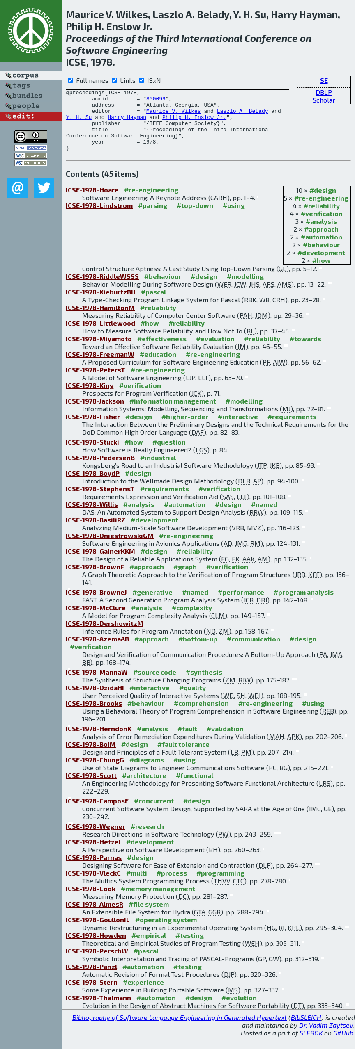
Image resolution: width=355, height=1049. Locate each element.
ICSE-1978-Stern (92, 994)
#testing (189, 947)
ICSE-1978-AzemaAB (97, 651)
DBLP (324, 92)
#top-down (195, 217)
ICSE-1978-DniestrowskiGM (110, 548)
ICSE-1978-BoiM (91, 756)
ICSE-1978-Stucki (92, 454)
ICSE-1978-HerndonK (98, 741)
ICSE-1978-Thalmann (98, 1010)
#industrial (158, 470)
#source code (154, 684)
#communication (253, 651)
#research (147, 838)
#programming (220, 885)
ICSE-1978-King (90, 397)
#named (264, 516)
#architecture (144, 787)
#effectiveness (162, 351)
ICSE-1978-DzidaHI (95, 700)
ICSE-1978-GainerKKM (100, 563)
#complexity (192, 620)
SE (324, 80)
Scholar (324, 100)
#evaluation (215, 351)
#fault (187, 741)
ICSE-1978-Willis (92, 516)
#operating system (166, 932)
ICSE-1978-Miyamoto (99, 351)
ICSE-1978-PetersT (95, 382)
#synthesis (204, 684)
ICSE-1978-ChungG (95, 772)
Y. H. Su (79, 123)
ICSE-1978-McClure (96, 620)
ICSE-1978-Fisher (93, 429)
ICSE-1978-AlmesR (94, 916)
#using (234, 217)
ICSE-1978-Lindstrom (99, 217)
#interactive (238, 429)
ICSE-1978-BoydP (93, 485)
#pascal (153, 304)
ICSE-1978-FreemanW (100, 366)
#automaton (156, 1010)
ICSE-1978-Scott (91, 787)
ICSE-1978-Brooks (94, 715)
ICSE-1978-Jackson (95, 413)
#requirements (291, 429)
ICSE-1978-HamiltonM (100, 320)
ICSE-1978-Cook (90, 901)
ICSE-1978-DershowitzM (104, 635)
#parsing (152, 217)
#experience (143, 994)
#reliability (322, 218)
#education (158, 366)
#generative (152, 604)
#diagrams (146, 772)
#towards (305, 351)
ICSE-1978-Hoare (92, 202)
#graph (185, 579)
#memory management (158, 901)
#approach (321, 241)
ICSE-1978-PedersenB (100, 470)
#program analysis (304, 604)
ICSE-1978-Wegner (95, 838)
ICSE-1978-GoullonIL (98, 932)
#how (321, 272)
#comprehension (201, 715)
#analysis (321, 233)
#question (169, 454)
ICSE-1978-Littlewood (100, 335)
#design (322, 202)
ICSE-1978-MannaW (97, 684)
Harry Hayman (127, 123)
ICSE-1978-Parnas (94, 869)
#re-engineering (321, 210)
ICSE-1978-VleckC (93, 885)
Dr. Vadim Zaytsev (326, 1037)
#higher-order (184, 429)
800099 (156, 101)
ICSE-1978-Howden (96, 947)
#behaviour (321, 257)
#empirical (148, 947)
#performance (241, 604)
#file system (149, 916)
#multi (136, 885)
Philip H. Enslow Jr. (194, 123)
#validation (225, 741)
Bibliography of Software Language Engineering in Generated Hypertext (179, 1029)
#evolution (239, 1010)
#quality (192, 700)
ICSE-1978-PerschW (97, 963)
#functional (194, 787)
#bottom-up (197, 651)
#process (172, 885)
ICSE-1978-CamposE (97, 813)
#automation (321, 249)
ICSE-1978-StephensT (100, 501)
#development (321, 265)
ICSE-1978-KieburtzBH (101, 304)
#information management (172, 413)
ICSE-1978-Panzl (91, 979)
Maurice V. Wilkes (173, 115)
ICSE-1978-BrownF (95, 579)
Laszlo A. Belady (242, 115)
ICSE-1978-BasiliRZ (95, 532)
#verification (322, 226)
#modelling (245, 288)
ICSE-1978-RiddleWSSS (102, 288)
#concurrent (154, 813)
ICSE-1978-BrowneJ (96, 604)
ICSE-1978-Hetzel (93, 854)
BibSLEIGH (306, 1029)
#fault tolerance (183, 756)
